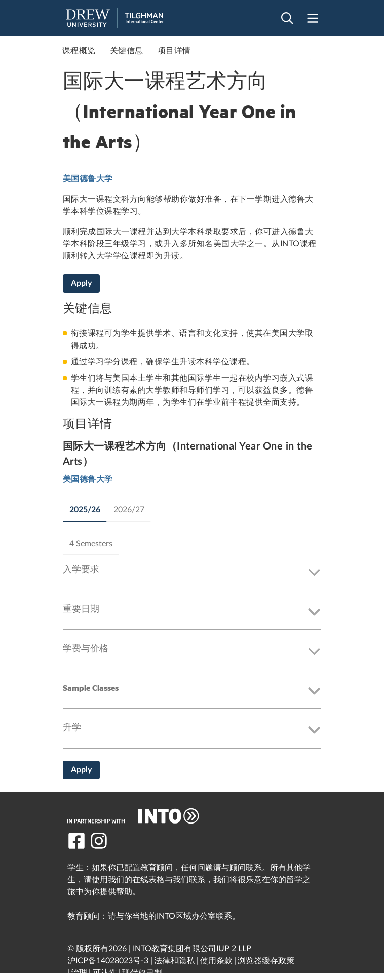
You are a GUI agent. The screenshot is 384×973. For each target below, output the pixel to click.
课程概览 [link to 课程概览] (79, 51)
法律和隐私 (174, 961)
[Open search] (287, 18)
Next (319, 51)
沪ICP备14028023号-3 (107, 961)
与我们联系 (185, 880)
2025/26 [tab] (84, 510)
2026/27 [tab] (128, 510)
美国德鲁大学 (88, 179)
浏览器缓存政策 (266, 961)
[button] (192, 572)
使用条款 (216, 961)
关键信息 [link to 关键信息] (126, 51)
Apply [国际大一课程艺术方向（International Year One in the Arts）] (81, 283)
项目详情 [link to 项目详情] (174, 51)
